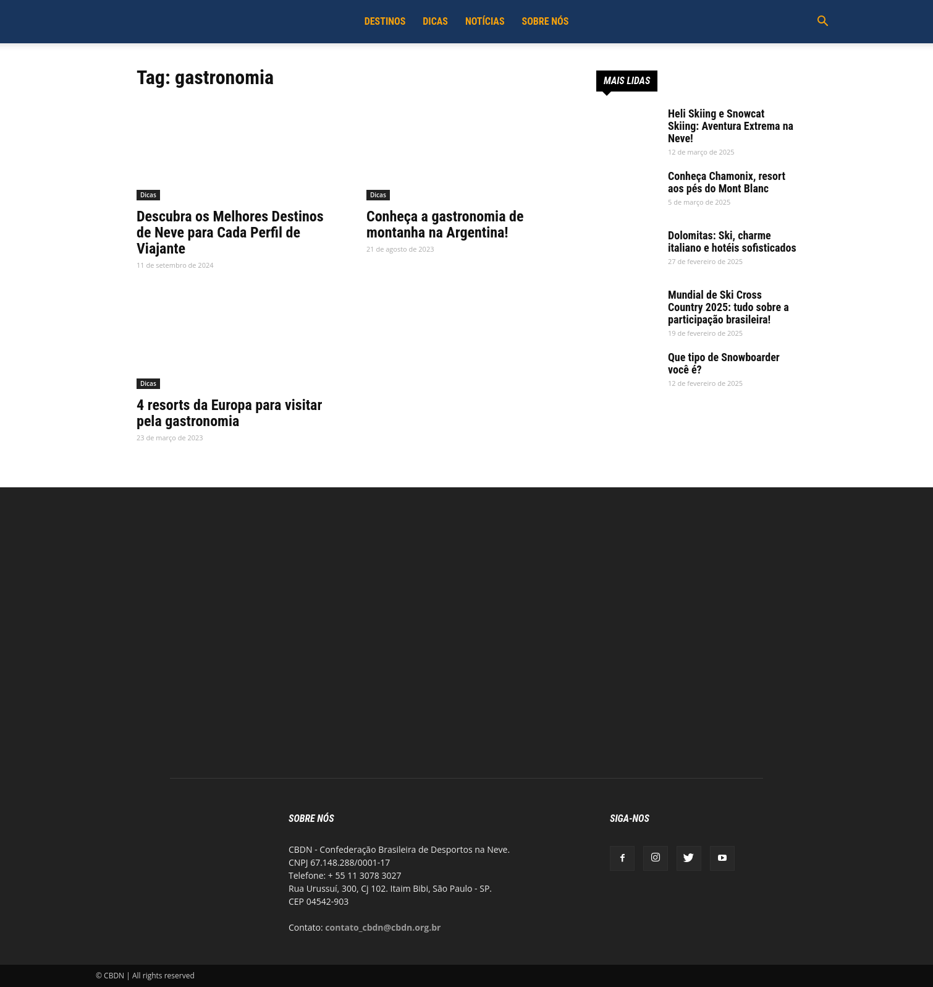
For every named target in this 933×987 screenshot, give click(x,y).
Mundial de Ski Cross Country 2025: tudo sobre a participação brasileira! (728, 307)
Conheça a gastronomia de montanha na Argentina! (444, 224)
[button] (822, 22)
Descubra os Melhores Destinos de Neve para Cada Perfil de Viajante (230, 232)
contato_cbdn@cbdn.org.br (383, 927)
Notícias (485, 21)
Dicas (435, 21)
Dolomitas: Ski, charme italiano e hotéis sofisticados (732, 241)
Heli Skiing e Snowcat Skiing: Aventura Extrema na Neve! (730, 126)
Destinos (385, 21)
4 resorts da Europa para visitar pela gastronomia (229, 413)
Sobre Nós (545, 21)
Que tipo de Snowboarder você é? (724, 363)
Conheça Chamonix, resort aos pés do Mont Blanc (726, 182)
